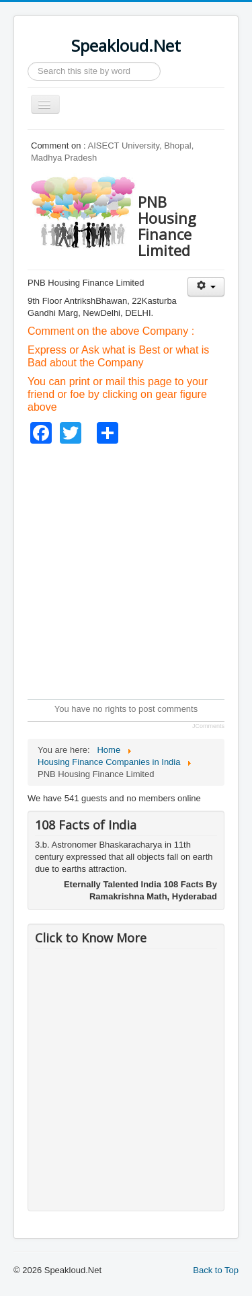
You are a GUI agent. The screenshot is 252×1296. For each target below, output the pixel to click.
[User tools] (205, 286)
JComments (208, 726)
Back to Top (216, 1270)
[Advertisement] (126, 570)
